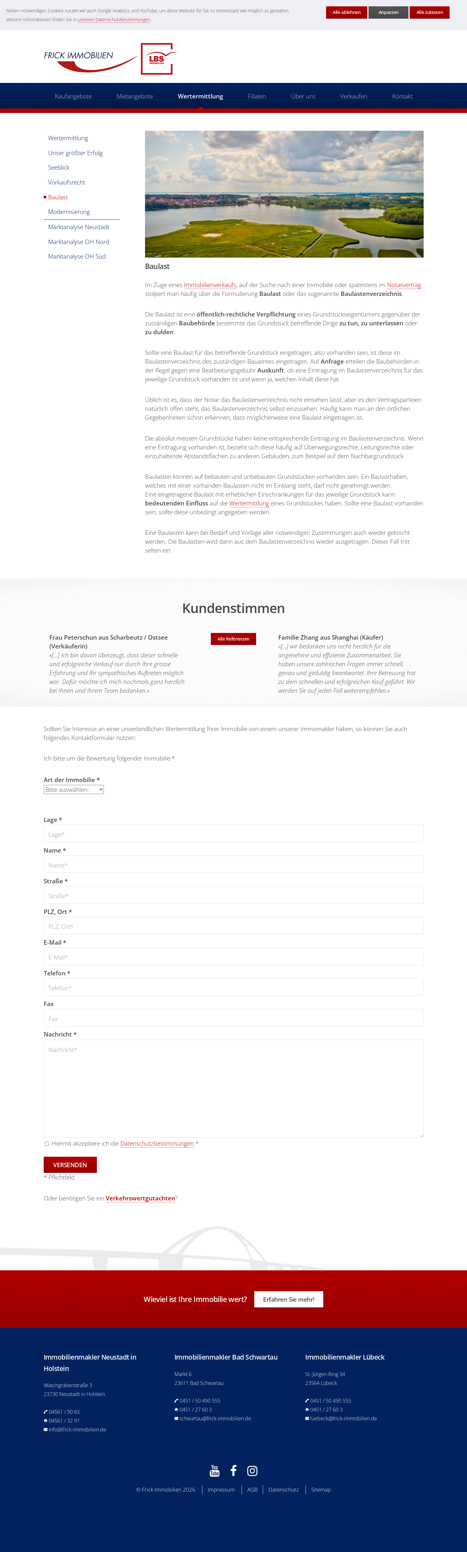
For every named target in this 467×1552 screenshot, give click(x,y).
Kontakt (402, 96)
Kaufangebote (73, 96)
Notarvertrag (404, 285)
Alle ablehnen (347, 12)
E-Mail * (55, 942)
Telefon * (57, 973)
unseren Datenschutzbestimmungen (114, 19)
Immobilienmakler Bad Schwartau (226, 1357)
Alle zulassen (430, 12)
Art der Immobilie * (72, 780)
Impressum (221, 1489)
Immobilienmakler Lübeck (344, 1357)
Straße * (56, 881)
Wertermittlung (200, 96)
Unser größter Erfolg (75, 153)
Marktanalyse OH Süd (77, 256)
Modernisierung (69, 212)
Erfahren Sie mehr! (288, 1299)
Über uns (303, 96)
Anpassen (389, 12)
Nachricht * (60, 1034)
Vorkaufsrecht (66, 182)
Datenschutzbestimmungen (157, 1143)
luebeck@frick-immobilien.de (343, 1418)
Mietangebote (135, 96)
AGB (252, 1489)
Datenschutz (283, 1489)
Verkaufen (353, 96)
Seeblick (58, 167)
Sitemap (321, 1489)
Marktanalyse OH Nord (78, 242)
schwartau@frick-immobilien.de (215, 1418)
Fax (49, 1004)
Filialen (257, 96)
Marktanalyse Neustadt (78, 227)
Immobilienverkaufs (210, 285)
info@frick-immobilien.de (77, 1429)
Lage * (53, 819)
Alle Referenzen (233, 639)
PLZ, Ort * (58, 912)
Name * (55, 850)
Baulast (58, 197)
